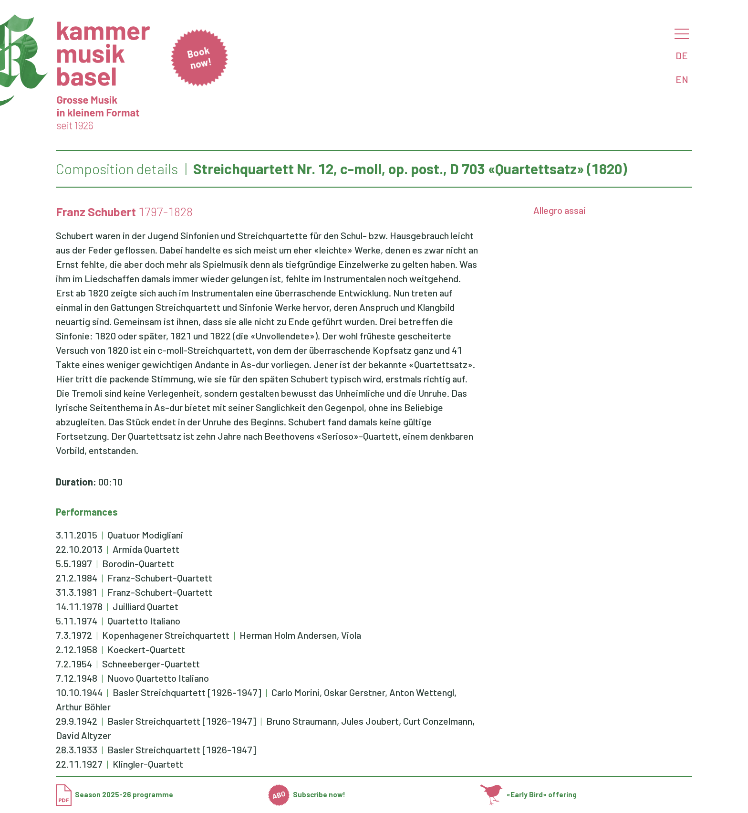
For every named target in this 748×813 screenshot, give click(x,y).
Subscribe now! (307, 794)
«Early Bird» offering (528, 794)
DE (681, 55)
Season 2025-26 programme (114, 794)
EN (681, 79)
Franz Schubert (96, 211)
